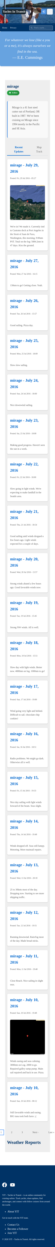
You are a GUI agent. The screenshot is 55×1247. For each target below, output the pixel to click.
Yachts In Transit (14, 11)
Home (4, 28)
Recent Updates (18, 149)
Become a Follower (17, 1228)
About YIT (13, 1211)
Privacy (13, 28)
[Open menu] (50, 12)
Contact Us (13, 1224)
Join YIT (12, 1233)
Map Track (39, 149)
